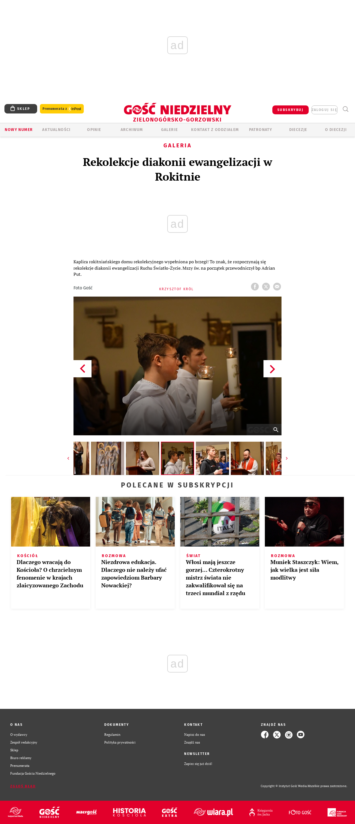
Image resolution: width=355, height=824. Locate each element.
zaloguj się (324, 110)
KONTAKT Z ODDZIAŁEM (215, 129)
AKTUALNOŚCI (56, 129)
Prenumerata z (61, 109)
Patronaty (260, 129)
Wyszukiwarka (345, 109)
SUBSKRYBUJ (290, 110)
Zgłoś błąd (23, 786)
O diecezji (336, 129)
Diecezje (298, 129)
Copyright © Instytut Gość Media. (284, 786)
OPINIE (94, 129)
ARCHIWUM (132, 129)
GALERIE (169, 129)
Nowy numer (19, 129)
